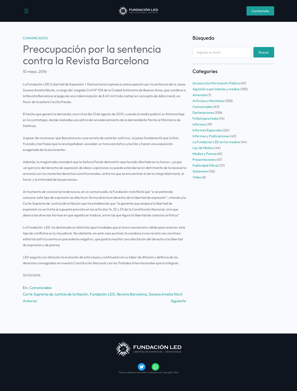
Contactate (260, 11)
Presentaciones (204, 159)
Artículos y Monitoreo (208, 101)
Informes (199, 124)
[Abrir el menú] (26, 11)
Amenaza (199, 95)
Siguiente (178, 300)
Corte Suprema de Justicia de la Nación (55, 294)
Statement (200, 171)
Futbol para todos (205, 118)
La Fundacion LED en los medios (216, 142)
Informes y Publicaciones (211, 136)
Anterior (30, 300)
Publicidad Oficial (205, 165)
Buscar (264, 52)
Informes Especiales (207, 130)
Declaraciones (203, 112)
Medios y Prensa (204, 154)
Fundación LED (102, 294)
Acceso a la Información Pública (216, 83)
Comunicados (35, 38)
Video (196, 177)
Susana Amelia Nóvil (165, 294)
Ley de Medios (203, 148)
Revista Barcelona (132, 294)
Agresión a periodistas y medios (216, 89)
